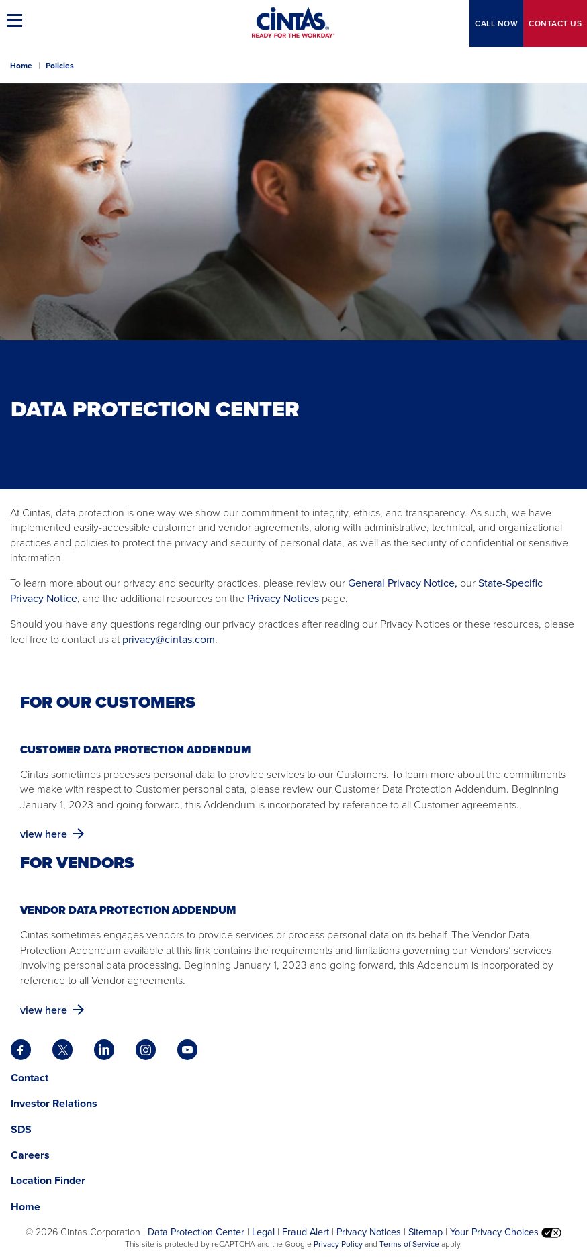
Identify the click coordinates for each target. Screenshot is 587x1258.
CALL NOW (496, 23)
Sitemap (425, 1231)
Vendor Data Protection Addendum (129, 910)
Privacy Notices (281, 598)
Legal (263, 1231)
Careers (30, 1155)
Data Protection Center (196, 1231)
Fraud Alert (305, 1231)
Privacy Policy (338, 1244)
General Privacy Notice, (402, 583)
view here (53, 834)
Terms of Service (409, 1244)
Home (21, 66)
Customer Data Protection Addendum (136, 749)
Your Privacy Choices (505, 1231)
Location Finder (48, 1180)
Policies (60, 66)
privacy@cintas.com (168, 639)
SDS (22, 1129)
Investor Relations (54, 1103)
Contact (555, 23)
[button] (17, 20)
